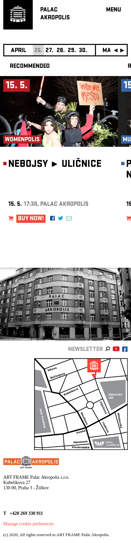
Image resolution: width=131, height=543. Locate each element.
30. (83, 51)
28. (61, 51)
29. (72, 51)
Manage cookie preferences (28, 523)
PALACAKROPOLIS (55, 14)
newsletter (85, 350)
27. (49, 51)
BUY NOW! (31, 219)
